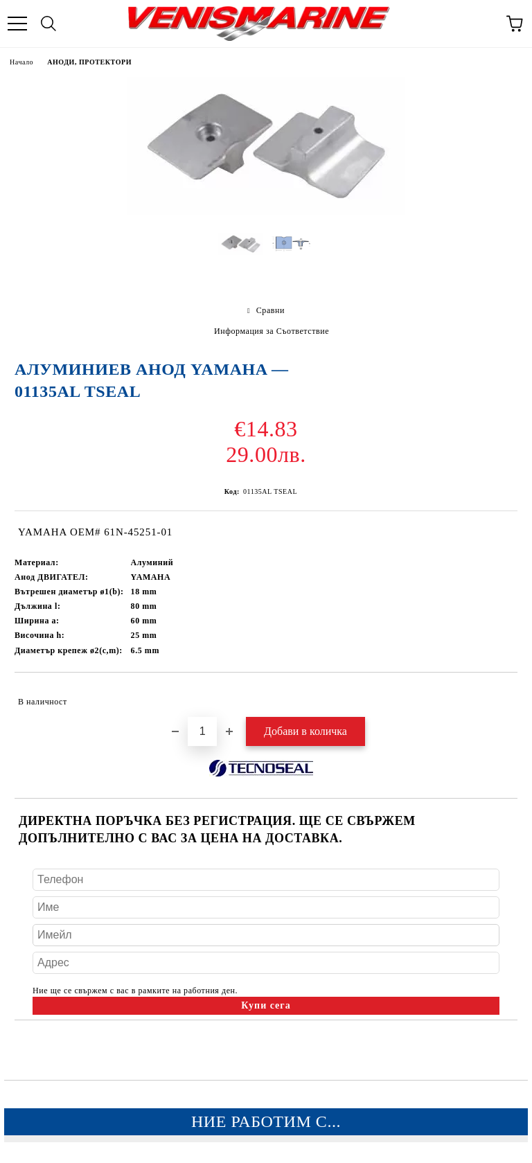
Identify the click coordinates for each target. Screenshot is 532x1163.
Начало (21, 62)
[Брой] (202, 731)
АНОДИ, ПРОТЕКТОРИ (89, 62)
